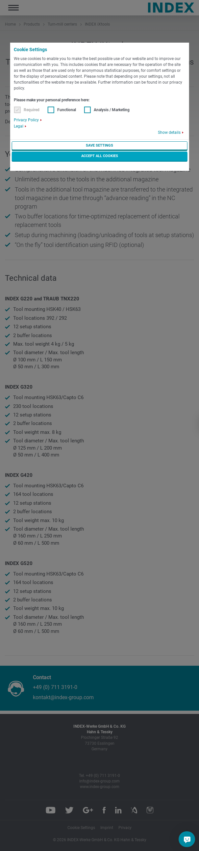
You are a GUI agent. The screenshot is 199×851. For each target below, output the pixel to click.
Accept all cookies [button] (99, 156)
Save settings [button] (99, 145)
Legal (18, 126)
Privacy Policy (26, 120)
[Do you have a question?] (187, 839)
